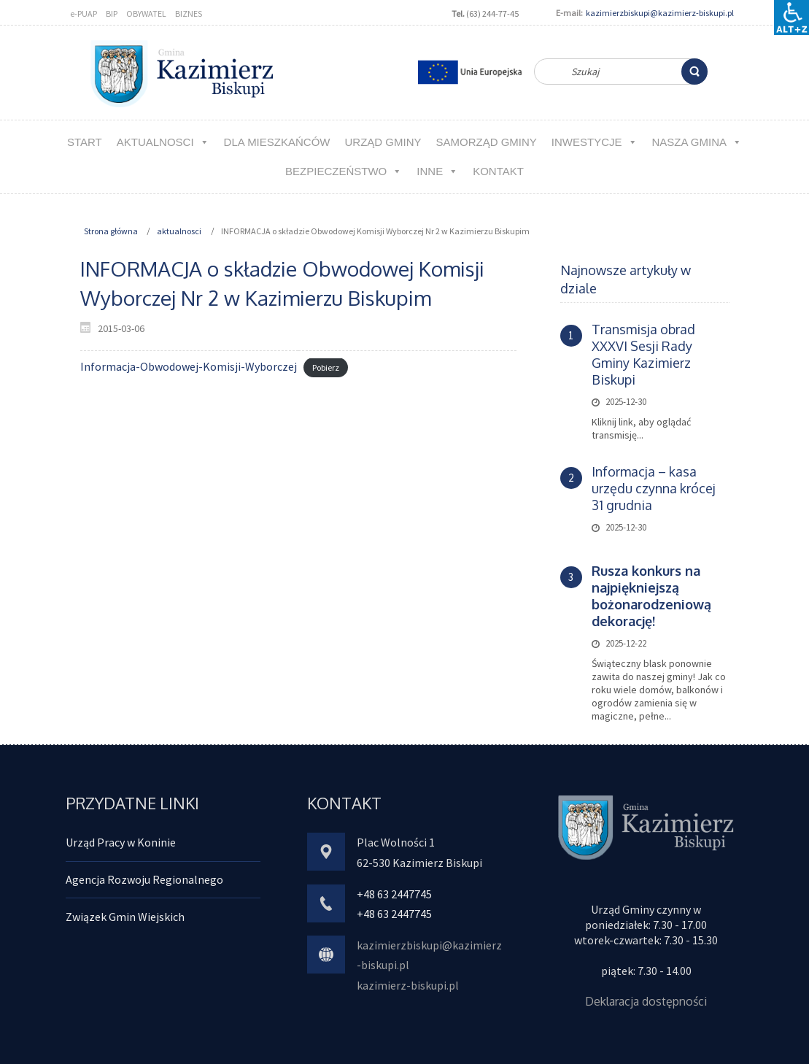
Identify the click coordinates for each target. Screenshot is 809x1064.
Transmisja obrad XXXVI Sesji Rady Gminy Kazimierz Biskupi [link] (643, 354)
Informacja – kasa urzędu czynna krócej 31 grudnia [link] (654, 488)
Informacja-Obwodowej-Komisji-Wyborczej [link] (188, 366)
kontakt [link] (498, 171)
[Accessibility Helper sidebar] (791, 17)
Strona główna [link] (111, 230)
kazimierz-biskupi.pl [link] (408, 985)
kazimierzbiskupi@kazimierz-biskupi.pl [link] (660, 12)
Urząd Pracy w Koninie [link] (121, 842)
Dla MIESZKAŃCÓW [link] (277, 142)
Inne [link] (437, 171)
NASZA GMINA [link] (697, 142)
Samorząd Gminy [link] (486, 142)
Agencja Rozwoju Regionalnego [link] (144, 879)
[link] (694, 71)
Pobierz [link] (325, 367)
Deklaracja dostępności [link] (646, 1001)
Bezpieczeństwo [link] (343, 171)
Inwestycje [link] (594, 142)
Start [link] (84, 142)
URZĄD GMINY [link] (382, 142)
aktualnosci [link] (163, 142)
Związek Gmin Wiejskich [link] (125, 916)
